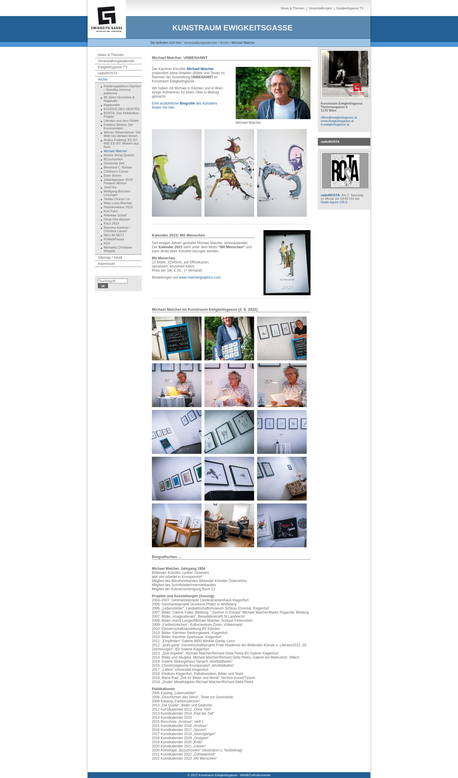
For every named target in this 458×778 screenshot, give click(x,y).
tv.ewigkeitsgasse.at (335, 124)
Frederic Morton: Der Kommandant (118, 126)
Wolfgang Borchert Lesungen (117, 193)
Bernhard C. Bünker (118, 167)
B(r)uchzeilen (113, 159)
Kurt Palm (111, 211)
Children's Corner (116, 171)
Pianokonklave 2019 (118, 207)
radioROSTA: (331, 195)
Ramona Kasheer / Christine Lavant (117, 229)
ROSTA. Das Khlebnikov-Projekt (122, 114)
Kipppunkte (112, 105)
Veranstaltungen (320, 8)
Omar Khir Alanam (117, 219)
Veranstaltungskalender (200, 42)
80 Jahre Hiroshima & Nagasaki (119, 99)
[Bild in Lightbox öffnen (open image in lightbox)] (273, 93)
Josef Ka (110, 187)
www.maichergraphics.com (200, 277)
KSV (107, 243)
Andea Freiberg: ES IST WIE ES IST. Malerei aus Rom (121, 143)
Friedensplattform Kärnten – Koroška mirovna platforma (122, 89)
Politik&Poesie (114, 239)
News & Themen (292, 8)
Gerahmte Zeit (114, 163)
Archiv (102, 79)
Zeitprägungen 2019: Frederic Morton (118, 181)
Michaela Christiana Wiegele (118, 249)
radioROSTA (107, 73)
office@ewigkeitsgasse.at (339, 117)
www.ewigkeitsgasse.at (337, 121)
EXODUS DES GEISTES (122, 109)
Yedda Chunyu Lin (117, 199)
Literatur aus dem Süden (121, 120)
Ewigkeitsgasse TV (350, 8)
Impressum (106, 264)
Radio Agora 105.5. (334, 202)
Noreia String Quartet (119, 155)
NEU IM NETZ (114, 235)
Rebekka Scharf (115, 215)
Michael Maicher (115, 151)
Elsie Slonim (113, 175)
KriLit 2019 (111, 223)
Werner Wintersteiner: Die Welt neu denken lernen (122, 134)
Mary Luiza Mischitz (118, 203)
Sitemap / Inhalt (110, 258)
